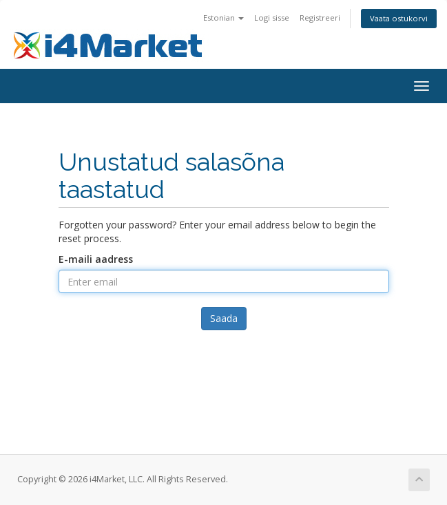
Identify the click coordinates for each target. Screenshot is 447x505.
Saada (224, 318)
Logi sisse (271, 17)
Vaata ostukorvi (399, 18)
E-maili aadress (96, 259)
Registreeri (320, 17)
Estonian (223, 17)
